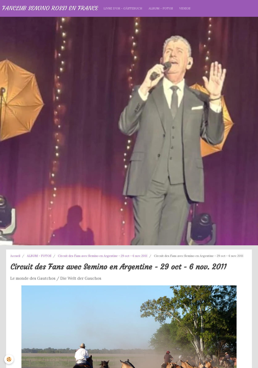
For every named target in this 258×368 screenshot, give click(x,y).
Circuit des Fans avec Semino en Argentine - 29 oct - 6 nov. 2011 (102, 256)
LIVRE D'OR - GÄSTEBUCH (123, 8)
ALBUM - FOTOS (161, 8)
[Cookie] (9, 359)
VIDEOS (184, 8)
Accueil (15, 256)
